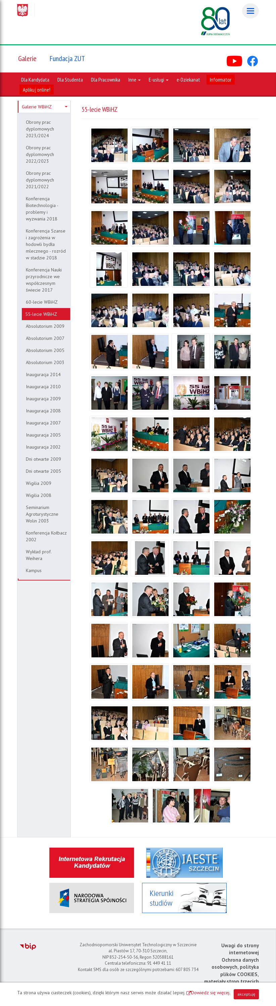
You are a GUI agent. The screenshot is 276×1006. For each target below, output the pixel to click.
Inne (134, 79)
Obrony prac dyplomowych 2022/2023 (40, 154)
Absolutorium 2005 (45, 350)
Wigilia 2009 (38, 483)
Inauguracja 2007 (43, 423)
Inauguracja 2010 (43, 387)
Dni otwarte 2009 (43, 459)
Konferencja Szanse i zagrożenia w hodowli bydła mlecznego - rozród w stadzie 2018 (46, 244)
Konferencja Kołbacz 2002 (46, 536)
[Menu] (250, 10)
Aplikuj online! (36, 89)
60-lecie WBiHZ (42, 302)
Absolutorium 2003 (45, 362)
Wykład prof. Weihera (39, 555)
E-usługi (159, 79)
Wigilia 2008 (38, 495)
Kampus (34, 570)
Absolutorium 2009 (45, 326)
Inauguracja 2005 (43, 435)
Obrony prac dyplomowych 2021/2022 (40, 180)
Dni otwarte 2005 (43, 471)
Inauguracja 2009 (43, 399)
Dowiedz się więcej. (210, 993)
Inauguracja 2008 (43, 411)
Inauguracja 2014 (43, 374)
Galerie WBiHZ (44, 107)
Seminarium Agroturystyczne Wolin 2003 (42, 514)
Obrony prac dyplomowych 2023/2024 (40, 129)
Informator (220, 79)
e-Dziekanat (188, 79)
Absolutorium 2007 (45, 338)
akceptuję (246, 994)
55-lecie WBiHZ (41, 314)
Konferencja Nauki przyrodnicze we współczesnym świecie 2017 (44, 280)
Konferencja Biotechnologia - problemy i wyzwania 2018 (42, 209)
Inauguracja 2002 (43, 447)
